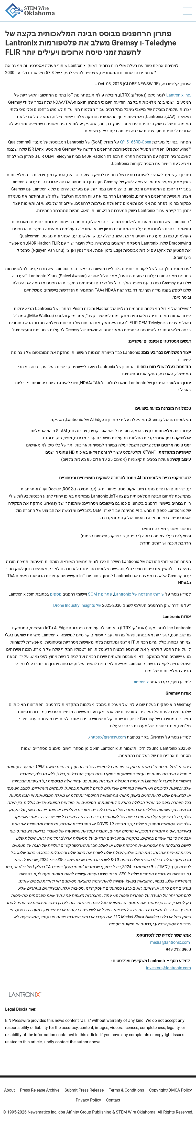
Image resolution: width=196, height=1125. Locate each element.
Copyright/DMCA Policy (170, 1090)
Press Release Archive (39, 1090)
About (9, 1090)
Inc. (187, 95)
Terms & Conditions (126, 1090)
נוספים (55, 594)
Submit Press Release (84, 1090)
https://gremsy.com (108, 737)
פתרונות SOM (100, 594)
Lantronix (174, 95)
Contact (113, 1100)
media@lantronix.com (170, 942)
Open (146, 142)
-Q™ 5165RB (131, 142)
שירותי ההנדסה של (147, 594)
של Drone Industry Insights (77, 605)
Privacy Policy (88, 1100)
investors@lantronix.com (168, 967)
